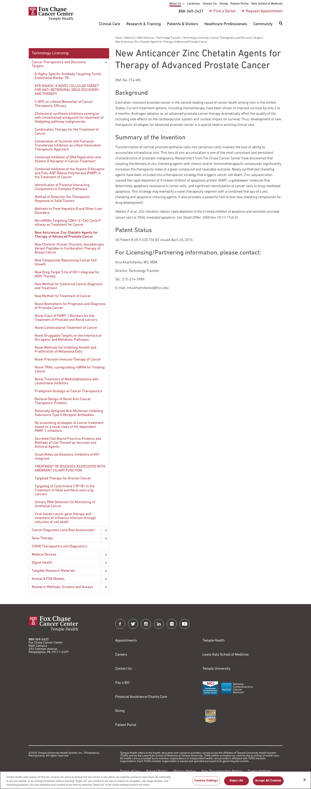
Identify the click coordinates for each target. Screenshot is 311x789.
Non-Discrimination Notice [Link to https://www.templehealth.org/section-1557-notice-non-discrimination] (222, 771)
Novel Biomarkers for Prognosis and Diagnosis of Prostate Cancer (70, 306)
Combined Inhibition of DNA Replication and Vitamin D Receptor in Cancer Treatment (68, 159)
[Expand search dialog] (280, 24)
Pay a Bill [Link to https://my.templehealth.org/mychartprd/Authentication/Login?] (122, 683)
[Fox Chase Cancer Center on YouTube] (185, 624)
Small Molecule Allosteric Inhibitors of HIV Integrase (67, 457)
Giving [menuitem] (223, 3)
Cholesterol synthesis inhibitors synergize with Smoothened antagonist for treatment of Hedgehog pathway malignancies (69, 118)
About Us (130, 37)
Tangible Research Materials (53, 571)
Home (118, 37)
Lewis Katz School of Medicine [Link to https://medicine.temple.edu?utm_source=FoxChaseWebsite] (226, 655)
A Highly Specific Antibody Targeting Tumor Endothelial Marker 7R (68, 76)
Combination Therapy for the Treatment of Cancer (67, 132)
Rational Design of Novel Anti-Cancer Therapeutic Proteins (63, 401)
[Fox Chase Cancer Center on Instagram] (146, 624)
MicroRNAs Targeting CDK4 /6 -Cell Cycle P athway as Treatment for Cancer (68, 223)
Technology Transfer (168, 37)
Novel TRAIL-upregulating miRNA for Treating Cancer (70, 369)
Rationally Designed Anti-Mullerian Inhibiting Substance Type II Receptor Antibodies (69, 413)
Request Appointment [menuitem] (264, 11)
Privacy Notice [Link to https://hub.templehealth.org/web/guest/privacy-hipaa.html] (185, 771)
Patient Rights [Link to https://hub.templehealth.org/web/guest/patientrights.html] (157, 771)
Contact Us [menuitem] (210, 3)
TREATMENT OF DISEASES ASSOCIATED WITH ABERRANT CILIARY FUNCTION (70, 468)
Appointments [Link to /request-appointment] (126, 641)
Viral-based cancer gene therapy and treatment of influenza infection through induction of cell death (65, 518)
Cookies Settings (206, 782)
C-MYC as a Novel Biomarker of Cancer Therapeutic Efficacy (64, 104)
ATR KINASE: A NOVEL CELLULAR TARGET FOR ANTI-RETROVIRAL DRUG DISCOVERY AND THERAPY (67, 90)
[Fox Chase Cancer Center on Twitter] (133, 624)
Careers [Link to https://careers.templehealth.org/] (121, 655)
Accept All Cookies (268, 782)
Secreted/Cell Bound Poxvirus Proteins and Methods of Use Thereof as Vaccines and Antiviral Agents (68, 443)
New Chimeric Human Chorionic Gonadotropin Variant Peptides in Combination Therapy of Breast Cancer (69, 248)
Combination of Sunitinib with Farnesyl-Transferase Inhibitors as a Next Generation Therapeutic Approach (68, 145)
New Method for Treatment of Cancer (63, 296)
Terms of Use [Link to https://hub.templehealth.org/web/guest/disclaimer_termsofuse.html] (130, 771)
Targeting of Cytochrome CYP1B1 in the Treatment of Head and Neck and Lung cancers (65, 490)
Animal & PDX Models (48, 579)
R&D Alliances (145, 37)
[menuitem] (280, 25)
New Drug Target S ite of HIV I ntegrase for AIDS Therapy (67, 274)
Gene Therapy (42, 538)
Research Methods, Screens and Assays (62, 587)
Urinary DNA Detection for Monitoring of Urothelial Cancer (65, 504)
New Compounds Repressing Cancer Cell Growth (66, 262)
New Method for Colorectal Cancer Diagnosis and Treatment (68, 286)
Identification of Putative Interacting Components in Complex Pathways (62, 187)
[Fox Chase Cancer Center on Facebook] (120, 624)
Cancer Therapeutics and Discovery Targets (236, 37)
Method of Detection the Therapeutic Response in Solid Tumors (62, 199)
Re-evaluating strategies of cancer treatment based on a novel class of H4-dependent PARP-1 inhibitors (69, 427)
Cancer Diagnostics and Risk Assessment (63, 530)
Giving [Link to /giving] (120, 711)
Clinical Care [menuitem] (109, 24)
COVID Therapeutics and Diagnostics (59, 546)
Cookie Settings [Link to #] (259, 771)
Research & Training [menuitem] (143, 24)
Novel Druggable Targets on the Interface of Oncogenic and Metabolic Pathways (68, 338)
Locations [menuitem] (193, 3)
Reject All (236, 782)
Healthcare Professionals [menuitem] (225, 24)
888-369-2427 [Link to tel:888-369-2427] (39, 639)
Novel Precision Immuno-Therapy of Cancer (68, 360)
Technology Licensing (195, 37)
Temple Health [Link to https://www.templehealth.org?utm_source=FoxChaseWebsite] (214, 641)
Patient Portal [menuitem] (239, 3)
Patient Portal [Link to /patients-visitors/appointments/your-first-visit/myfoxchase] (125, 725)
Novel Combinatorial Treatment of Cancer (66, 328)
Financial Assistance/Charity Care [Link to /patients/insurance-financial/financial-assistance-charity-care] (141, 697)
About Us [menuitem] (175, 3)
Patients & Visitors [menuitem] (182, 24)
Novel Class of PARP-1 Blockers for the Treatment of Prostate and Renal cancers (66, 318)
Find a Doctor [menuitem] (224, 11)
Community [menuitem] (263, 24)
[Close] (304, 781)
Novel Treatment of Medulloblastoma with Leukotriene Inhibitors (67, 381)
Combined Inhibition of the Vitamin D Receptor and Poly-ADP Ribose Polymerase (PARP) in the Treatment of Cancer (70, 173)
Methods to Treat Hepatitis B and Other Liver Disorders (68, 211)
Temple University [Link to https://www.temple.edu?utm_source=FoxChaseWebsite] (216, 669)
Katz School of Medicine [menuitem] (266, 3)
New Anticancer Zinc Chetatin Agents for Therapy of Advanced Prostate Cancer (66, 235)
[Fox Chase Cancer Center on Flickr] (172, 624)
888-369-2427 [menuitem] (191, 11)
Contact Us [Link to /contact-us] (123, 669)
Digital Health (42, 563)
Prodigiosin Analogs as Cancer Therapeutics (68, 391)
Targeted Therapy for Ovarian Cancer (63, 478)
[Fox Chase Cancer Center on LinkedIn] (159, 624)
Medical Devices (44, 555)
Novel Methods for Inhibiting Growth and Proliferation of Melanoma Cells (65, 350)
